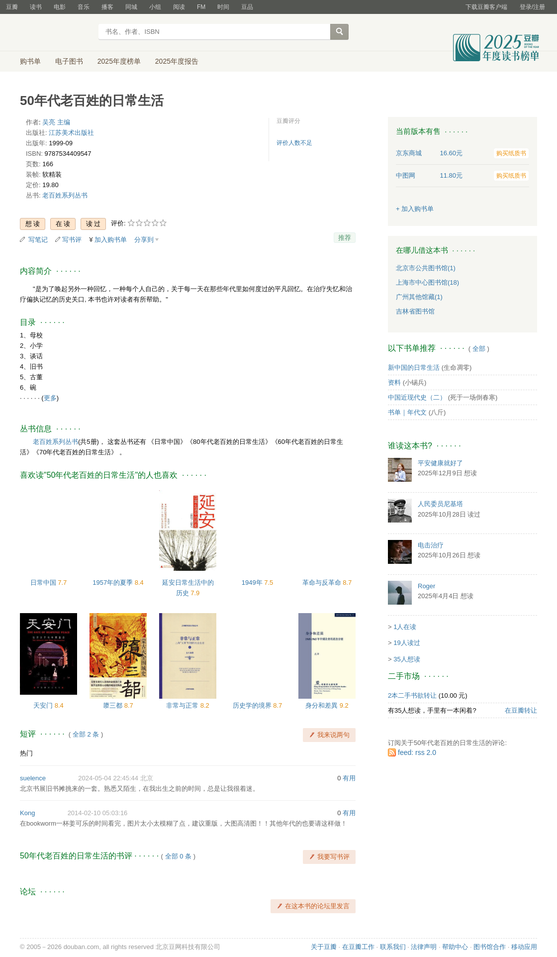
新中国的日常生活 (414, 367)
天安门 (44, 705)
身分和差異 (322, 705)
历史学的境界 (253, 705)
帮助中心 (455, 947)
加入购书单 (110, 239)
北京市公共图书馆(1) (426, 268)
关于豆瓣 (324, 947)
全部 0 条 (178, 856)
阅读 (179, 6)
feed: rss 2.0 (417, 752)
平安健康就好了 (440, 463)
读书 (36, 6)
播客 (107, 6)
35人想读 (406, 659)
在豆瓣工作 (358, 947)
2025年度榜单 (119, 61)
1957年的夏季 (114, 582)
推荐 (344, 237)
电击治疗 (431, 545)
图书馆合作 (489, 947)
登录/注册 (532, 6)
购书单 (30, 61)
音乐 (84, 6)
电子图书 (69, 61)
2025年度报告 (176, 61)
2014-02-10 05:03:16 (98, 813)
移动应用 (524, 947)
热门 (26, 753)
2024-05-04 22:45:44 (108, 778)
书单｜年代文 (407, 412)
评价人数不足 (294, 142)
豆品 (247, 6)
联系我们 (393, 947)
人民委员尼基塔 (440, 504)
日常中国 (44, 582)
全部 (478, 348)
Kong (27, 813)
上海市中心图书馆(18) (427, 282)
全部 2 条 (86, 734)
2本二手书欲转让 (412, 695)
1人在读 (404, 627)
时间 (223, 6)
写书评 (72, 239)
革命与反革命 (322, 582)
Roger (426, 586)
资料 (394, 382)
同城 (131, 6)
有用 (349, 778)
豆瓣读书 (56, 33)
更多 (50, 398)
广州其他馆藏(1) (419, 297)
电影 (60, 6)
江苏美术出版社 (71, 132)
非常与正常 (183, 705)
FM (201, 6)
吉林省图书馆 (415, 311)
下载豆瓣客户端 (486, 6)
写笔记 (38, 239)
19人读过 (406, 642)
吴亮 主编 (56, 122)
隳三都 (113, 705)
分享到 (144, 239)
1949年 (253, 582)
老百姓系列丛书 (65, 195)
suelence (33, 778)
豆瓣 (12, 6)
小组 (155, 6)
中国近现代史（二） (417, 397)
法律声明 (424, 947)
